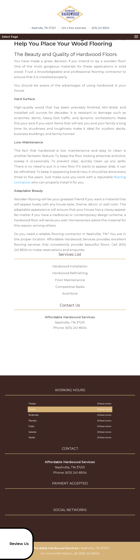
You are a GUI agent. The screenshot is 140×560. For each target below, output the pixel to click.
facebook (62, 524)
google (69, 524)
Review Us (15, 543)
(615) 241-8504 (100, 27)
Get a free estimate (73, 27)
